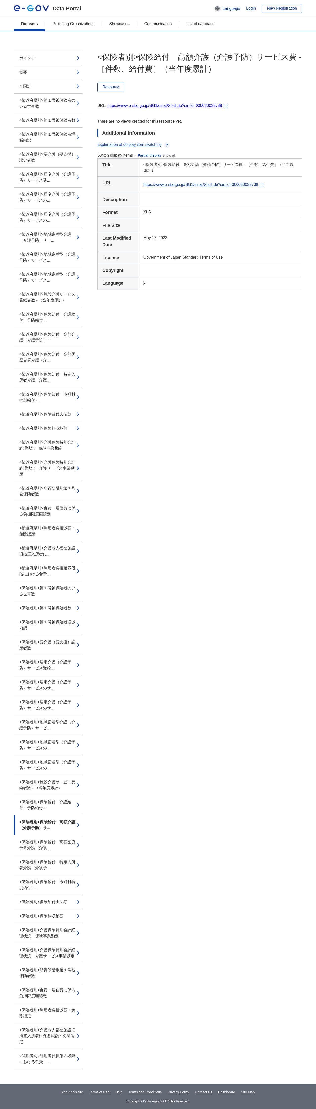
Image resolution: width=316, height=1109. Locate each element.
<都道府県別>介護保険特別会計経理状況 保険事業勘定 (47, 445)
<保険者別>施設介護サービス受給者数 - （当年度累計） (47, 785)
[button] (227, 8)
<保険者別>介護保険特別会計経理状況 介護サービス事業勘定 (47, 953)
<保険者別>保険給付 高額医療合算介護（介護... (47, 845)
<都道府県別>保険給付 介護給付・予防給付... (47, 317)
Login (251, 8)
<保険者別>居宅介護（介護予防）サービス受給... (45, 665)
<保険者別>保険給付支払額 (43, 902)
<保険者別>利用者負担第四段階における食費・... (47, 1059)
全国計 (25, 86)
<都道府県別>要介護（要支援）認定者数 (47, 157)
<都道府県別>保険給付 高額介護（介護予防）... (47, 337)
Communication (158, 24)
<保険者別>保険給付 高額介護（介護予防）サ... (47, 825)
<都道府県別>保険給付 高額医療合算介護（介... (47, 357)
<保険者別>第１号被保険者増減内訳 (47, 625)
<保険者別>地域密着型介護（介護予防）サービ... (47, 725)
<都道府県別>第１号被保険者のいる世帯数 (47, 103)
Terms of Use (99, 1092)
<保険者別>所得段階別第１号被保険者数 (47, 973)
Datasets (29, 24)
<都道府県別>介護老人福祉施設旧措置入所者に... (47, 551)
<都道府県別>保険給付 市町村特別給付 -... (47, 397)
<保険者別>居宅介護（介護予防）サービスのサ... (45, 685)
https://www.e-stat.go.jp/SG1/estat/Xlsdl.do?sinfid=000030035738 (164, 105)
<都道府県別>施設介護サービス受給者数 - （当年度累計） (47, 297)
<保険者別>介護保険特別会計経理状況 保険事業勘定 (47, 933)
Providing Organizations (74, 24)
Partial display (149, 155)
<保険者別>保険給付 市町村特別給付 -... (47, 885)
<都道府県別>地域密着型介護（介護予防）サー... (45, 237)
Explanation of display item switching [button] (133, 144)
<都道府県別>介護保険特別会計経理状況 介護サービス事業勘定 (47, 468)
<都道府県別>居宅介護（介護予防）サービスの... (47, 197)
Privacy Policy (178, 1092)
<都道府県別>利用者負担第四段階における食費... (47, 571)
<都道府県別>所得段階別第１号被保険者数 (47, 491)
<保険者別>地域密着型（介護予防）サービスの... (47, 745)
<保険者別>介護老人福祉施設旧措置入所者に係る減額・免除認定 (47, 1036)
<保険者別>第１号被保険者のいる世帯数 (47, 591)
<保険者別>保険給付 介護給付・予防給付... (45, 805)
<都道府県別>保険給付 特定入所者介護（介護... (47, 377)
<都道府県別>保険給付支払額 (45, 414)
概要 (23, 72)
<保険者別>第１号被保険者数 (45, 608)
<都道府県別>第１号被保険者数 (47, 120)
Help (118, 1092)
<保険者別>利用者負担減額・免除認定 (47, 1013)
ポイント (27, 58)
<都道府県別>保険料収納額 (43, 428)
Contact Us (203, 1092)
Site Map (248, 1092)
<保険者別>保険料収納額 (41, 916)
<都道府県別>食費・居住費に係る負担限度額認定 (47, 511)
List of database (201, 24)
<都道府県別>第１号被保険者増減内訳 (47, 137)
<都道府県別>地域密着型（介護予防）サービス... (47, 257)
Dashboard (226, 1092)
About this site (72, 1092)
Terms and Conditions (145, 1092)
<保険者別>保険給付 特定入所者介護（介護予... (47, 865)
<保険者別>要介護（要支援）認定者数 (47, 645)
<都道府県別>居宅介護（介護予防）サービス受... (47, 177)
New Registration (282, 8)
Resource (110, 87)
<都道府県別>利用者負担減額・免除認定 (47, 531)
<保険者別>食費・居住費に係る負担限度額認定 (47, 993)
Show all (169, 155)
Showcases (119, 24)
